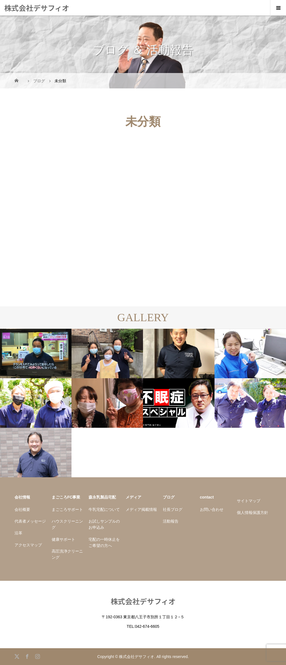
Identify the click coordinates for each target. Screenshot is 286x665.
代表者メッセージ (30, 521)
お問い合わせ (211, 509)
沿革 (18, 533)
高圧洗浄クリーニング (67, 554)
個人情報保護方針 (252, 512)
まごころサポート (67, 509)
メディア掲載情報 (141, 509)
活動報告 (170, 521)
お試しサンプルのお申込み (104, 524)
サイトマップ (248, 501)
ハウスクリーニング (67, 524)
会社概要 (22, 509)
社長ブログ (172, 509)
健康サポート (63, 539)
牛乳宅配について (104, 509)
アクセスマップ (28, 545)
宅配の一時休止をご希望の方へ (104, 542)
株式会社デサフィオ (36, 8)
